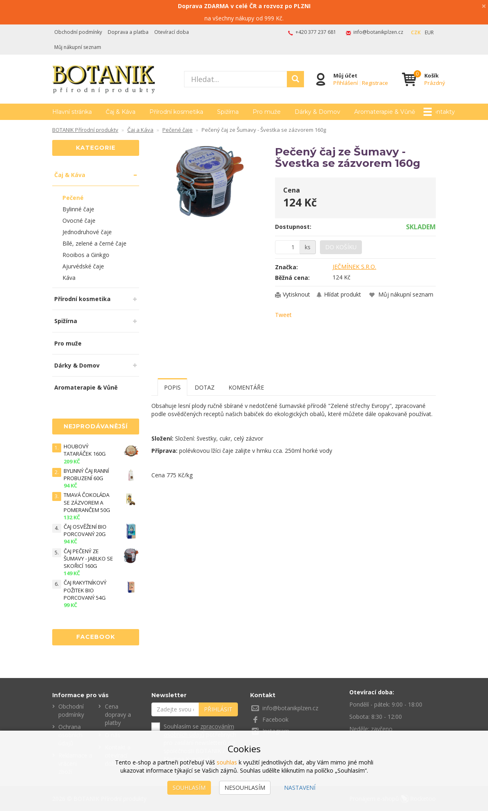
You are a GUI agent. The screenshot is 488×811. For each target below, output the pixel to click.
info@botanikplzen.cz (378, 32)
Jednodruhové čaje (87, 232)
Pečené (73, 198)
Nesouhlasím (244, 787)
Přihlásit (218, 709)
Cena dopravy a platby (118, 714)
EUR (429, 32)
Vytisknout (296, 294)
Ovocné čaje (78, 220)
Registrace (375, 82)
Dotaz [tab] (205, 387)
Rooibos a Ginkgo (85, 255)
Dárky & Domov (317, 111)
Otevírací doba (171, 32)
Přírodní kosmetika (176, 111)
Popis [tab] (172, 387)
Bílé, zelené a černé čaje (94, 243)
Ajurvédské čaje (83, 266)
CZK (416, 32)
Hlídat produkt (342, 294)
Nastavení (299, 787)
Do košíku (341, 247)
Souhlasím (189, 787)
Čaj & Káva (120, 111)
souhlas (227, 762)
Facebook (275, 719)
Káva (68, 277)
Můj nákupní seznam (77, 47)
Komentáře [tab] (246, 387)
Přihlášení (345, 82)
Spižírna (228, 111)
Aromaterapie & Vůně (86, 387)
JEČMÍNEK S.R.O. (354, 266)
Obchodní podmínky (78, 32)
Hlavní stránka (72, 111)
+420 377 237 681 (315, 32)
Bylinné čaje (78, 209)
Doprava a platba (128, 32)
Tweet (283, 315)
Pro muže (267, 111)
